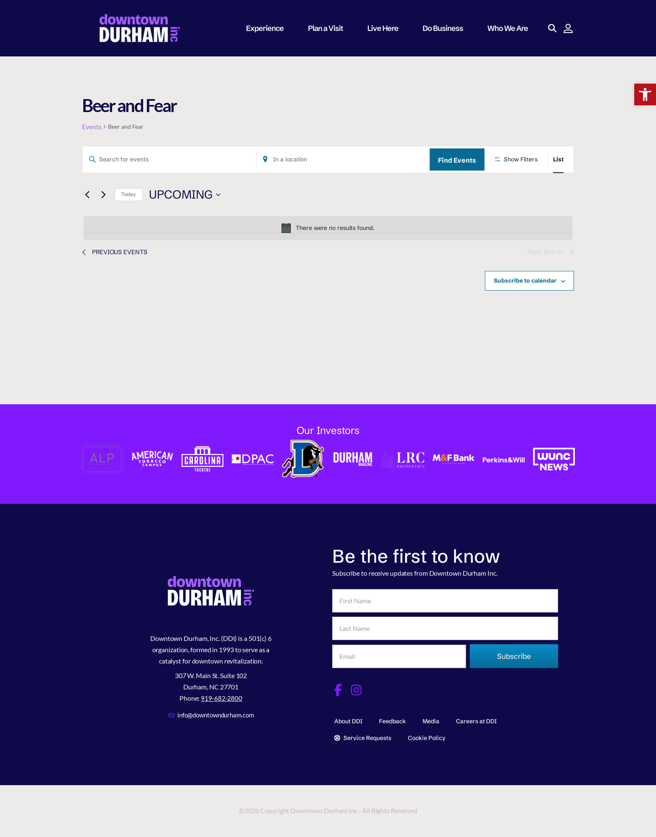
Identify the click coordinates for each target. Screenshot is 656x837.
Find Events (457, 160)
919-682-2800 (221, 697)
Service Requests (362, 735)
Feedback (392, 719)
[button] (645, 94)
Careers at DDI (476, 719)
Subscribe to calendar (525, 280)
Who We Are (511, 28)
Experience (268, 28)
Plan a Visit (329, 28)
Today (128, 194)
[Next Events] (103, 195)
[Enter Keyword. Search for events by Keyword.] (169, 159)
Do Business (447, 28)
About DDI (348, 719)
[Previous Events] (87, 195)
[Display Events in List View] (558, 159)
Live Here (386, 28)
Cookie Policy (427, 735)
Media (431, 719)
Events (91, 126)
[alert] (328, 228)
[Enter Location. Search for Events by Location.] (343, 159)
